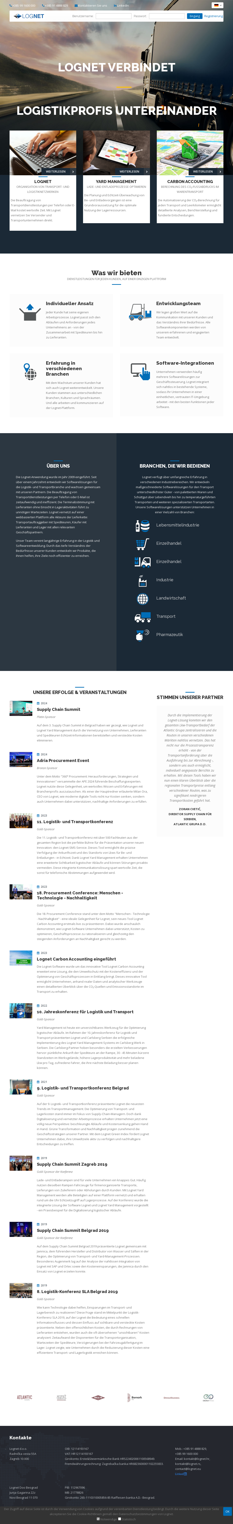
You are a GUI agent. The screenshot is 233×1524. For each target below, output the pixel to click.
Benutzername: (83, 16)
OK (227, 1511)
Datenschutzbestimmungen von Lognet (146, 1514)
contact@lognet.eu (188, 1469)
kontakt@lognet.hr (196, 1459)
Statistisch (129, 1519)
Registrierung (213, 16)
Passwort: (140, 16)
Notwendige (108, 1519)
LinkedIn (121, 5)
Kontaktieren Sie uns (92, 5)
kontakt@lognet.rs (187, 1464)
